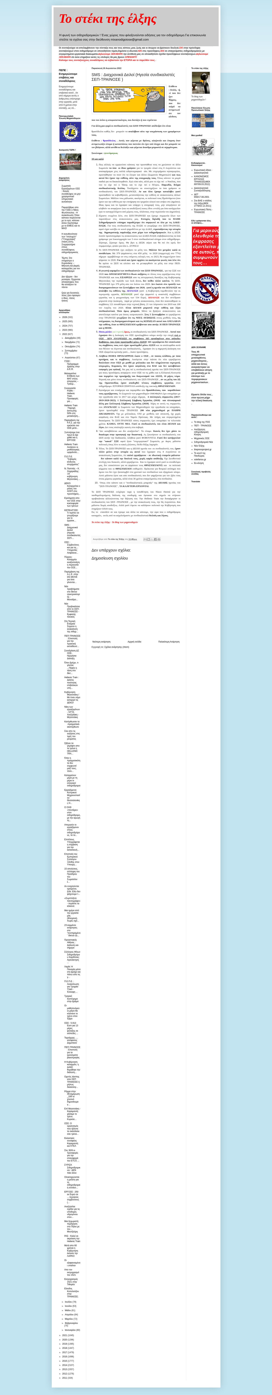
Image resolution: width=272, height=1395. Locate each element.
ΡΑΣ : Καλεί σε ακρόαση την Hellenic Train (72, 1239)
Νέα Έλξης (199, 446)
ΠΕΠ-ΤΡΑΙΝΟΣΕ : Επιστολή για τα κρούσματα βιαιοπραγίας (72, 1052)
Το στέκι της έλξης (108, 18)
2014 (65, 1365)
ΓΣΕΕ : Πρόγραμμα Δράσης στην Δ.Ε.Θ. (72, 365)
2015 (65, 1361)
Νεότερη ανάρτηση (102, 641)
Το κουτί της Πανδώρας (200, 454)
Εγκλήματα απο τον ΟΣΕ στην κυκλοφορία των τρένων (72, 502)
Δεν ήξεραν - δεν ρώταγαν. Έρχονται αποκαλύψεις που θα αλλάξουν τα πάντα (71, 281)
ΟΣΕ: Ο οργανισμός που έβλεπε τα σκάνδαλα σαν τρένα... (71, 1128)
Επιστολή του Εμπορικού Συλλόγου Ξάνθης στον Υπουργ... (71, 859)
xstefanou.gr (200, 459)
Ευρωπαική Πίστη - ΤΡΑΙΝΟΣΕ (203, 210)
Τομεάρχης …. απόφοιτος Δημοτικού (71, 1040)
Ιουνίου (68, 1306)
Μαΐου (68, 1310)
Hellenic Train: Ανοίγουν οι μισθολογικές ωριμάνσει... (71, 448)
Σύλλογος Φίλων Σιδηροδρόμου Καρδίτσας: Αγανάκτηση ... (72, 957)
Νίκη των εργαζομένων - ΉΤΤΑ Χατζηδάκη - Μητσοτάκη (72, 712)
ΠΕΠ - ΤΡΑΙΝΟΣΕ (202, 425)
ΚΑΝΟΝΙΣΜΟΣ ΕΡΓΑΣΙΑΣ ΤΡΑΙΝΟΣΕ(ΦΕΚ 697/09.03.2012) (202, 180)
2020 (65, 1339)
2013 (65, 1369)
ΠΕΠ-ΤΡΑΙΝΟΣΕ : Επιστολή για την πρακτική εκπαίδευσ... (72, 641)
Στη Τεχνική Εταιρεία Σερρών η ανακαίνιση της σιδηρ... (71, 626)
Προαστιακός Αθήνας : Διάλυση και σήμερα (71, 944)
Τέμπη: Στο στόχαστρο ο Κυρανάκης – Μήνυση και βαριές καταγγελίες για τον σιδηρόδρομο (71, 264)
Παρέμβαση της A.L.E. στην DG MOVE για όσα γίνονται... (71, 577)
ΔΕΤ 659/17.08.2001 (201, 195)
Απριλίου (69, 1314)
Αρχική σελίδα (134, 641)
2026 (65, 317)
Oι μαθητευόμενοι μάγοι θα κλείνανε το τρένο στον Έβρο (71, 1012)
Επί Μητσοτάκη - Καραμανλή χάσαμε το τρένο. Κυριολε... (72, 1114)
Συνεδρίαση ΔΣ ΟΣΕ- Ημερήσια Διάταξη (71, 654)
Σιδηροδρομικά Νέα (203, 442)
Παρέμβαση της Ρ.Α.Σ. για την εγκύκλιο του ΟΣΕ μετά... (72, 424)
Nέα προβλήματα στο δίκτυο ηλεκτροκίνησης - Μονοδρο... (72, 593)
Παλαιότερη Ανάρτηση (169, 641)
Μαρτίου (69, 1319)
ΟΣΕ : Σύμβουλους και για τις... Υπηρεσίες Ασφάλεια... (71, 547)
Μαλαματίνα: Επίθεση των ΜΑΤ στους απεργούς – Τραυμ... (71, 378)
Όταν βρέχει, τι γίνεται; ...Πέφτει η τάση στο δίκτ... (71, 667)
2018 (65, 1348)
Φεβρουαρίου (71, 1323)
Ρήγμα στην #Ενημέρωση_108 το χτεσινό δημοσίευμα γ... (72, 1098)
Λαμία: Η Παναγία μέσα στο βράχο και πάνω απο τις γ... (72, 971)
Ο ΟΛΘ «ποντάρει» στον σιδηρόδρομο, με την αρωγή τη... (72, 814)
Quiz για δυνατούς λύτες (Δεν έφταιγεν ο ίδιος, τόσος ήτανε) (71, 297)
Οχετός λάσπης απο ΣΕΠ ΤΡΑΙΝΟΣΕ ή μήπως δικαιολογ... (71, 1081)
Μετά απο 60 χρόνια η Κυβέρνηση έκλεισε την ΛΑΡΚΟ (71, 1250)
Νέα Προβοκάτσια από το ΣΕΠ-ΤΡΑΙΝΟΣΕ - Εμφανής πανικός (72, 610)
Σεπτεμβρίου (71, 350)
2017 (65, 1352)
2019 (65, 1344)
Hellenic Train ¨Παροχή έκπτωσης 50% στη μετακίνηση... (71, 410)
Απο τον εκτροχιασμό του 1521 (71, 1272)
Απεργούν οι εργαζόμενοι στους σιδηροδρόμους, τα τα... (72, 830)
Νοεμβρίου (70, 342)
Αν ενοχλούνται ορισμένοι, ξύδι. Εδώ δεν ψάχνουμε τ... (72, 890)
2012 (65, 1373)
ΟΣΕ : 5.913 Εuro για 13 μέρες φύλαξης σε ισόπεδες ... (71, 1028)
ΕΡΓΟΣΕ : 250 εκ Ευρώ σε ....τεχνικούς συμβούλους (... (71, 1197)
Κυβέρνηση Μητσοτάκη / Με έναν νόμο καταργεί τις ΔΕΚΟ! (72, 697)
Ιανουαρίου (70, 1330)
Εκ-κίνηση (199, 463)
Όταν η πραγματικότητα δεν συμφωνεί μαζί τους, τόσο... (72, 764)
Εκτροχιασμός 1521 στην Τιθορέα (71, 1282)
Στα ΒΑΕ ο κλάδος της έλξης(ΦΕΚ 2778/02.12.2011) (203, 203)
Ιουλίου (68, 1302)
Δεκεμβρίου (71, 338)
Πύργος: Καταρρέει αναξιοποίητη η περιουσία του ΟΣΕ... (72, 562)
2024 (65, 326)
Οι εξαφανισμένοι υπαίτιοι (72, 1263)
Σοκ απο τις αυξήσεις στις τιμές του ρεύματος (72, 735)
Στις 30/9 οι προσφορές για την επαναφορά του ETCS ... (71, 1155)
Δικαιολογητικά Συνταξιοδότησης (202, 189)
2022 (65, 334)
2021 (65, 1335)
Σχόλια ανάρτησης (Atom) (116, 647)
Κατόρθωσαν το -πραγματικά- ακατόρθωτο (72, 724)
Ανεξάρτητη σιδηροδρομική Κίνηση (201, 432)
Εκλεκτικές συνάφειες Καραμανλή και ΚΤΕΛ (71, 1142)
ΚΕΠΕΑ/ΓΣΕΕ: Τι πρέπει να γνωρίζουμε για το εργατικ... (71, 515)
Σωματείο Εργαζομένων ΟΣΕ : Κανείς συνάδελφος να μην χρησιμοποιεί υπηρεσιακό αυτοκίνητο (71, 194)
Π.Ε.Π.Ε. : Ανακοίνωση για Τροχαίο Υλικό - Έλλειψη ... (71, 986)
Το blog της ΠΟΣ (202, 422)
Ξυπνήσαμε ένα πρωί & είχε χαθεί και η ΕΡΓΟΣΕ (71, 436)
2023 (65, 330)
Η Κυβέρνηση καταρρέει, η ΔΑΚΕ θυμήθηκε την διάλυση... (72, 1067)
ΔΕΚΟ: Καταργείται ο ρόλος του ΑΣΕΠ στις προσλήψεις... (72, 488)
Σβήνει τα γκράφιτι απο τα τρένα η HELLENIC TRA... (71, 748)
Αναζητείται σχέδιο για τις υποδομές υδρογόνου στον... (72, 1211)
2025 (65, 321)
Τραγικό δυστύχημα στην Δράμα (71, 999)
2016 (65, 1356)
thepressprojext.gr (203, 449)
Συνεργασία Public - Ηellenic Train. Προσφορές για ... (71, 395)
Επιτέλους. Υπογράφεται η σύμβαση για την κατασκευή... (72, 844)
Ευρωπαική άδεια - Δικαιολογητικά (203, 171)
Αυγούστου (70, 357)
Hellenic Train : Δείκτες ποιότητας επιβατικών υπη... (71, 682)
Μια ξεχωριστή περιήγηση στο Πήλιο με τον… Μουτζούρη (71, 1226)
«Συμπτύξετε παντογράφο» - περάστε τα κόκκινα (72, 902)
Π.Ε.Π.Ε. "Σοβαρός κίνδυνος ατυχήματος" (71, 460)
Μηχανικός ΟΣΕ (202, 438)
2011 (65, 1378)
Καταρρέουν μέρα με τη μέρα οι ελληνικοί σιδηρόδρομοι (72, 780)
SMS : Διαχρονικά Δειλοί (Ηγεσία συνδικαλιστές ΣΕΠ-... (72, 531)
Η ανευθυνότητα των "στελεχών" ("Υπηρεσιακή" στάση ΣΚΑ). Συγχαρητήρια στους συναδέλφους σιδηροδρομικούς (70, 243)
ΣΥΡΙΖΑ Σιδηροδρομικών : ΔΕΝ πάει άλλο (72, 1169)
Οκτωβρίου (70, 346)
